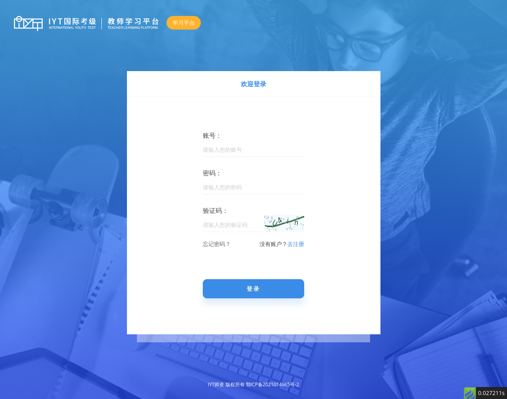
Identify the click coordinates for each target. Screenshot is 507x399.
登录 (253, 288)
